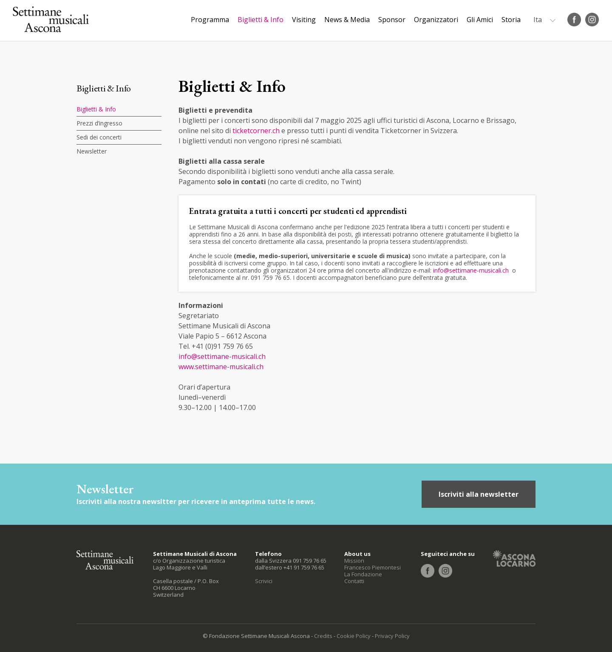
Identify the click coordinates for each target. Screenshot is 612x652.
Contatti (354, 581)
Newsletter (91, 151)
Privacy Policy (392, 636)
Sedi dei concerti (99, 137)
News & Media (347, 19)
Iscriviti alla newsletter (478, 494)
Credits (323, 636)
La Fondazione (363, 574)
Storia (511, 19)
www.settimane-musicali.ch (221, 366)
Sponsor (391, 19)
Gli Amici (480, 19)
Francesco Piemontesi (372, 567)
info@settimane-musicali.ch (471, 270)
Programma (210, 19)
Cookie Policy (354, 636)
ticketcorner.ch (256, 130)
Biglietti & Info (260, 19)
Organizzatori (436, 19)
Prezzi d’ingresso (99, 123)
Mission (354, 560)
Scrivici (263, 581)
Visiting (304, 19)
